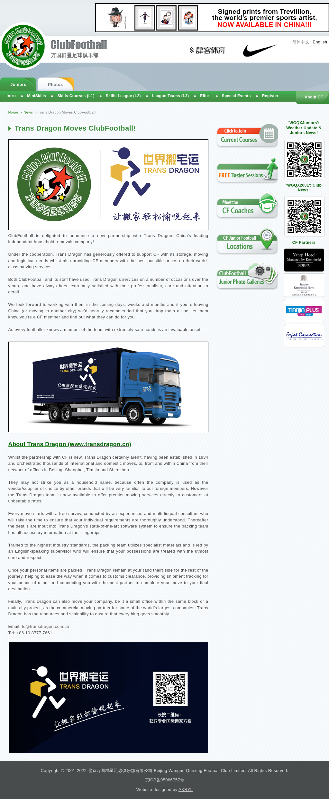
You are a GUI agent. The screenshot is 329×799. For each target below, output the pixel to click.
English (320, 42)
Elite (204, 96)
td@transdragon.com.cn (45, 626)
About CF (314, 97)
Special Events (236, 96)
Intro (11, 96)
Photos (55, 84)
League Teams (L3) (170, 96)
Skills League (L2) (123, 96)
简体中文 (301, 42)
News (28, 112)
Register (270, 96)
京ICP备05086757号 (165, 779)
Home (13, 112)
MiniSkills (36, 96)
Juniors (18, 84)
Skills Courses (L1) (75, 96)
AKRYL (185, 789)
